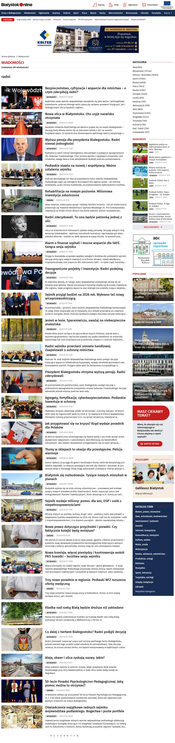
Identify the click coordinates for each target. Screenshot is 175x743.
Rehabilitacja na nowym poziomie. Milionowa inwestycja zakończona (78, 193)
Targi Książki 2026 (24, 19)
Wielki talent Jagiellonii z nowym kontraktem (160, 158)
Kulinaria (137, 124)
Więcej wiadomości (151, 227)
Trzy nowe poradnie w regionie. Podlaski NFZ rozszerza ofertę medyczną (85, 582)
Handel (139, 525)
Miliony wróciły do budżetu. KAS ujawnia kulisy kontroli (159, 170)
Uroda (136, 98)
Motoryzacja (131, 13)
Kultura (66, 13)
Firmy (114, 5)
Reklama (139, 563)
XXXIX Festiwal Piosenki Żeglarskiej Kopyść (112, 19)
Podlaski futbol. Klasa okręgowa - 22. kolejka (159, 193)
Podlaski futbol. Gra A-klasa (159, 181)
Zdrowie (144, 13)
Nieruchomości (116, 13)
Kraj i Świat (138, 128)
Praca (84, 13)
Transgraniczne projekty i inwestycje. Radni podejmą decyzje (84, 271)
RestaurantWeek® (138, 19)
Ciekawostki (51, 329)
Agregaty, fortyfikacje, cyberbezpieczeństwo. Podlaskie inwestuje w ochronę (85, 400)
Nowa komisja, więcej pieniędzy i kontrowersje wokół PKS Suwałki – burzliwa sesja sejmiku (84, 554)
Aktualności (51, 97)
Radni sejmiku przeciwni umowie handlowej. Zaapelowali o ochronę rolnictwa (78, 348)
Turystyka (156, 13)
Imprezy (98, 5)
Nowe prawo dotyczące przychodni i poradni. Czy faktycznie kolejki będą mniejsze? (81, 529)
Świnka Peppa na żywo (42, 19)
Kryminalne (138, 113)
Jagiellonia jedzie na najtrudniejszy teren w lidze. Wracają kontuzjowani (159, 147)
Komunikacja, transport (147, 535)
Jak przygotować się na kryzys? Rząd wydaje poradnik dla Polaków (84, 425)
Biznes (93, 13)
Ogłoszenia (130, 5)
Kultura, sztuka (142, 540)
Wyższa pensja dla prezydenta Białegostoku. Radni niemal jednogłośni (82, 142)
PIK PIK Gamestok (85, 19)
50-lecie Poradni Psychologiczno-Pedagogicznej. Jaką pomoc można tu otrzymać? (84, 683)
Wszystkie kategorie (145, 591)
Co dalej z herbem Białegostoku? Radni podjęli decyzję (85, 632)
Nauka (102, 13)
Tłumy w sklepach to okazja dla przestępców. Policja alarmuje (83, 451)
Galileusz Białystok (149, 488)
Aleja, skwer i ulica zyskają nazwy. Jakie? (75, 658)
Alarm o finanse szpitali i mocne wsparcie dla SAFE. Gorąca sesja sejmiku (82, 245)
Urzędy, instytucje (144, 582)
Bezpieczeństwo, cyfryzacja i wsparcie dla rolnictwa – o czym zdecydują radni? (85, 90)
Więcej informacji (144, 493)
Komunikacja (150, 5)
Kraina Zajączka (69, 19)
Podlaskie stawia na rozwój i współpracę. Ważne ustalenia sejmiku (80, 167)
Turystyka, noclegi (144, 577)
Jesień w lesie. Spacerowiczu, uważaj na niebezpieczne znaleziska (85, 322)
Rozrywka (140, 568)
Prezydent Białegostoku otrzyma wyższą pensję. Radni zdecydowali (85, 374)
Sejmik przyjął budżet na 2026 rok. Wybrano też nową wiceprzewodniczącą (84, 296)
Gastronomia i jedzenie (147, 521)
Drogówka (137, 117)
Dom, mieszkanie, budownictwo (151, 516)
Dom (135, 109)
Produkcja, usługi (144, 558)
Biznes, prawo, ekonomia (147, 511)
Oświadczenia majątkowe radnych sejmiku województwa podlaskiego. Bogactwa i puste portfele (84, 709)
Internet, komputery (145, 530)
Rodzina (137, 101)
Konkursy (57, 19)
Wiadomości (30, 13)
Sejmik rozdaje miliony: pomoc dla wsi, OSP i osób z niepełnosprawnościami (83, 503)
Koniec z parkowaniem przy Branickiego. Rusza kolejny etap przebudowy (160, 216)
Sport (76, 13)
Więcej (168, 13)
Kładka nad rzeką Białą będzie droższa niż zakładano (84, 607)
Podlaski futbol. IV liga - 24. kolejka (160, 204)
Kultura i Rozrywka (142, 75)
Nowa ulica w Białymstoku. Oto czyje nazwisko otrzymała (79, 116)
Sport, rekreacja (143, 572)
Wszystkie (137, 67)
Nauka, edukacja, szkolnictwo (150, 554)
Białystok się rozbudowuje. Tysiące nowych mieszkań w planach (86, 477)
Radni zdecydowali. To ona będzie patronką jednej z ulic (83, 219)
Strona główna (8, 56)
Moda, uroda (141, 544)
